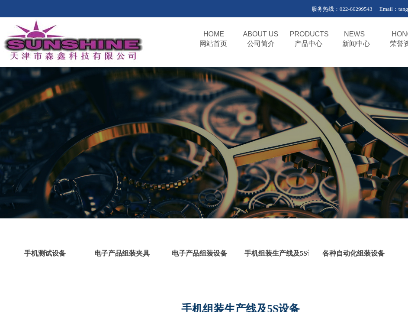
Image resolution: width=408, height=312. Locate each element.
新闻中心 (356, 43)
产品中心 (308, 43)
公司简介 (261, 43)
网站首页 (213, 43)
